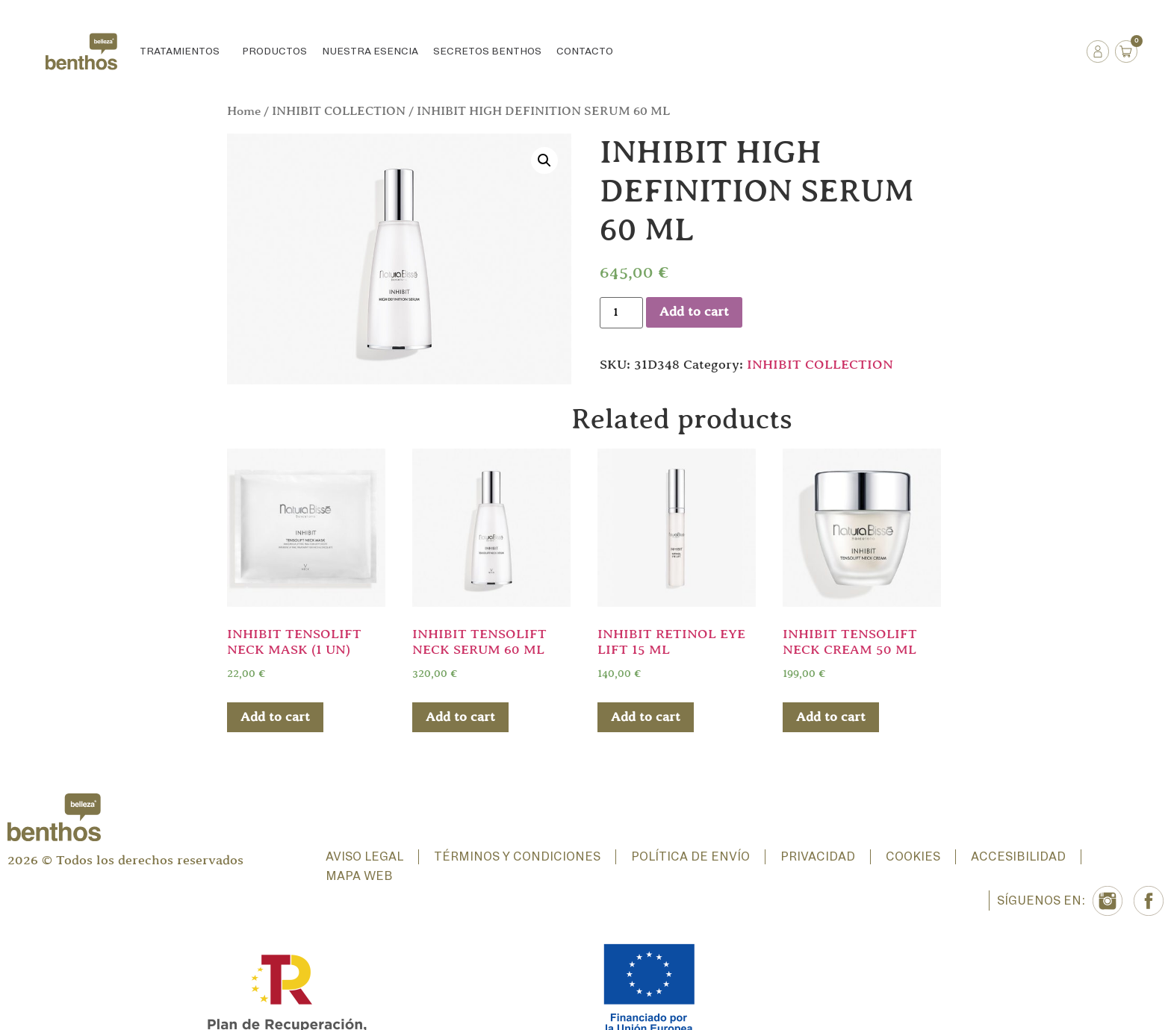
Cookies (913, 857)
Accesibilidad (1018, 857)
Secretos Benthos (487, 51)
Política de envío (690, 857)
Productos (274, 51)
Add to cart (694, 312)
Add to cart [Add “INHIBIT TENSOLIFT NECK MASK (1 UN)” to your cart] (275, 717)
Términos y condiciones (517, 857)
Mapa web (359, 876)
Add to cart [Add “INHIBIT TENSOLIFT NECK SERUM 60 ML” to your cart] (460, 717)
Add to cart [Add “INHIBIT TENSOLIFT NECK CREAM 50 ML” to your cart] (831, 717)
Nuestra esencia (370, 51)
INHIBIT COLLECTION (339, 111)
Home (244, 111)
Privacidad (817, 857)
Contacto (584, 51)
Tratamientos (183, 51)
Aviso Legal (364, 857)
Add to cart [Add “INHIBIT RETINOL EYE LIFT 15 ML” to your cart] (645, 717)
